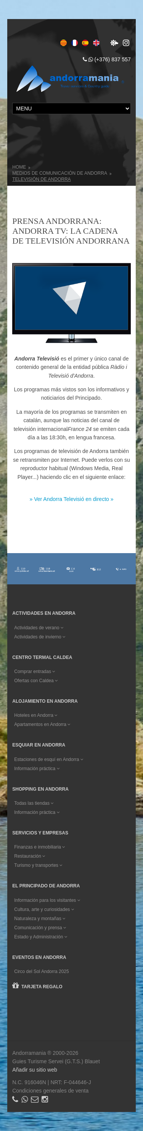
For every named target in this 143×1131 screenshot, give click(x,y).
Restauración (29, 856)
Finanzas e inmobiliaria (39, 847)
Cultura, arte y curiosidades (44, 909)
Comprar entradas (34, 671)
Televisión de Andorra (41, 179)
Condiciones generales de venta (50, 1091)
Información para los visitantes (47, 900)
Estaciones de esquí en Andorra (48, 759)
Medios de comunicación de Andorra (59, 173)
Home (19, 167)
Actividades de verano (38, 627)
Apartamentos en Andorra (42, 724)
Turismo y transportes (38, 865)
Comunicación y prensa (40, 927)
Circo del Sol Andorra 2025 (41, 971)
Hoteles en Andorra (36, 715)
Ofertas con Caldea (36, 680)
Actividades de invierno (40, 637)
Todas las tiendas (34, 803)
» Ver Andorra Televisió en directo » (72, 499)
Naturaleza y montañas (40, 918)
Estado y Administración (40, 937)
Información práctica (36, 768)
